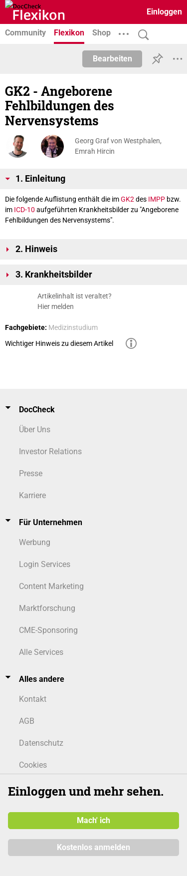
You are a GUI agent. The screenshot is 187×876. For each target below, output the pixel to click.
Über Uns (34, 429)
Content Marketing (51, 586)
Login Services (44, 564)
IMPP (156, 199)
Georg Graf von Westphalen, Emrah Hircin (118, 146)
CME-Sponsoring (48, 630)
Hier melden (55, 306)
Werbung (34, 542)
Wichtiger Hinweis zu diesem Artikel (59, 343)
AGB (26, 721)
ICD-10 (24, 210)
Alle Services (41, 652)
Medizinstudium (73, 327)
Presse (30, 473)
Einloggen (164, 11)
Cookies (33, 765)
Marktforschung (47, 608)
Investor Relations (50, 451)
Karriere (32, 495)
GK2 (127, 199)
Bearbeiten (112, 58)
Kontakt (32, 699)
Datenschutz (41, 743)
